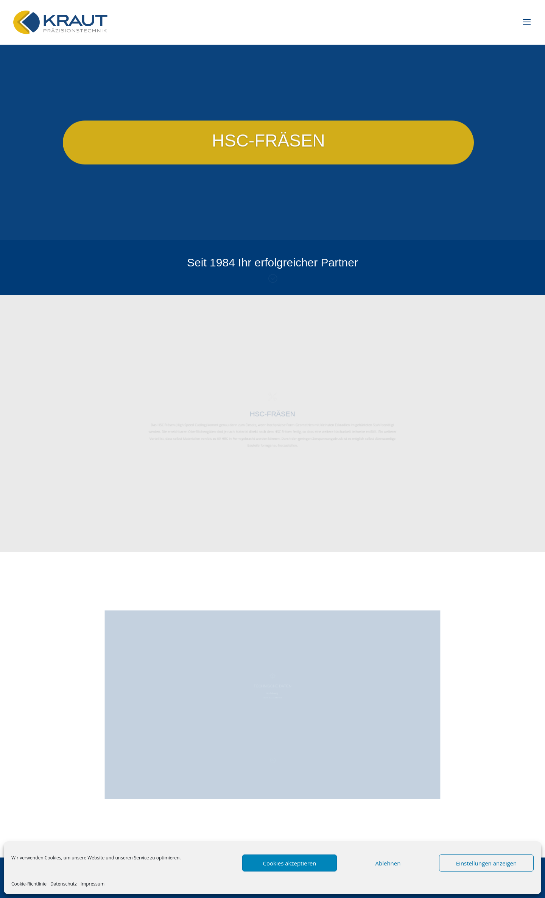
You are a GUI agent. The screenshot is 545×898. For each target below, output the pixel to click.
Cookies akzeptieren (289, 863)
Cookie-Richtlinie (29, 884)
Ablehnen (388, 863)
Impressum (92, 884)
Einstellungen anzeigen (486, 863)
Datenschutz (63, 884)
